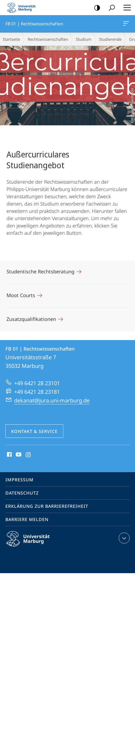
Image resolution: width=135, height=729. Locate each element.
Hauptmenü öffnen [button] (125, 7)
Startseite (11, 39)
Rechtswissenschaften (48, 39)
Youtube (18, 455)
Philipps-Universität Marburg (32, 543)
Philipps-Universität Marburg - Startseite (22, 7)
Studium (83, 39)
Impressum (19, 480)
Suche (110, 8)
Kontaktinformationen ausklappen (123, 538)
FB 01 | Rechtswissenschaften (125, 24)
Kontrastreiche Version (95, 8)
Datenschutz (22, 493)
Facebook (8, 455)
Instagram (28, 455)
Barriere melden (26, 519)
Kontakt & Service (34, 431)
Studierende (110, 39)
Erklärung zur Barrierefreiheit (46, 506)
